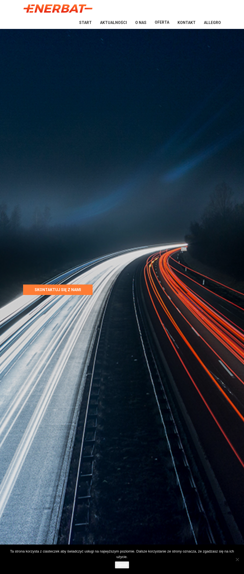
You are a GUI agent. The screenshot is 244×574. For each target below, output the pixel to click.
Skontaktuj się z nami (58, 290)
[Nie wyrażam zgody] (237, 559)
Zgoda (122, 565)
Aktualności (113, 22)
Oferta (162, 22)
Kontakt (187, 22)
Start (85, 22)
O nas (140, 22)
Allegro (212, 22)
